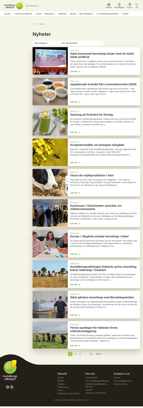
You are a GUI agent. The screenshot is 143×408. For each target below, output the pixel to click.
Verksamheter (92, 379)
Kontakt (125, 14)
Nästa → (99, 355)
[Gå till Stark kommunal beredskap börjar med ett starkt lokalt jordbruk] (86, 61)
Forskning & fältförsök (23, 14)
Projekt (38, 14)
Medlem (73, 14)
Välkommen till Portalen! (96, 394)
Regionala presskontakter (68, 395)
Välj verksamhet (32, 6)
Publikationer (49, 14)
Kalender (61, 385)
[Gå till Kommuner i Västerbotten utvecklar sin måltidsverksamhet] (86, 214)
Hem (34, 24)
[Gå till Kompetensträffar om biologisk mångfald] (86, 153)
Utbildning (62, 14)
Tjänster (7, 14)
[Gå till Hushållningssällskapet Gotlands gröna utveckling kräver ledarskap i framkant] (86, 275)
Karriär (60, 379)
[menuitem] (33, 6)
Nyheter (60, 382)
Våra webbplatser (86, 14)
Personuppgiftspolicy (123, 382)
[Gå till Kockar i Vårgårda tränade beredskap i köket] (86, 244)
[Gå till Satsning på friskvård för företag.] (86, 122)
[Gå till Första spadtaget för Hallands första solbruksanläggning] (86, 336)
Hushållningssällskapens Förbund (96, 386)
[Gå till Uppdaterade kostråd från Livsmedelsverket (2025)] (86, 92)
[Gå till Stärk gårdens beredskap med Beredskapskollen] (86, 306)
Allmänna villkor (120, 385)
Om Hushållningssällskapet (107, 14)
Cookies (117, 379)
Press (60, 392)
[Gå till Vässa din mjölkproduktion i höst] (86, 183)
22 (91, 355)
